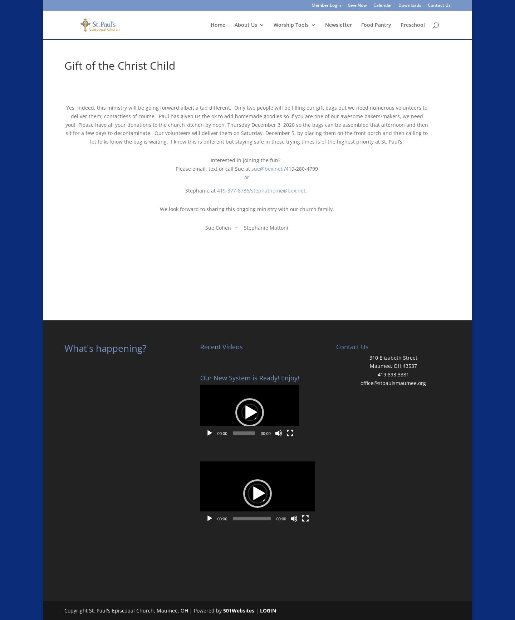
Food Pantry (376, 25)
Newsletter (338, 25)
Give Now (357, 5)
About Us (246, 25)
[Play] (209, 433)
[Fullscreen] (290, 433)
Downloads (409, 5)
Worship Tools (291, 25)
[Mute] (278, 433)
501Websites (238, 610)
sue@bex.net (267, 168)
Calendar (382, 5)
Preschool (413, 25)
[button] (249, 412)
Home (218, 25)
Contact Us (439, 5)
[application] (249, 412)
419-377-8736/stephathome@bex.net (261, 190)
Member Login (326, 5)
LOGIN (268, 610)
